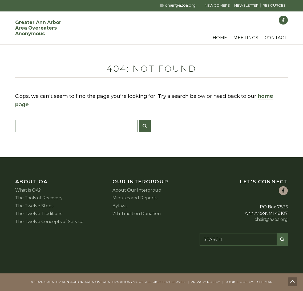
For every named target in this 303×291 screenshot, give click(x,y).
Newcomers (217, 5)
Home (220, 37)
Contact (276, 37)
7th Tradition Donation (136, 213)
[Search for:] (76, 126)
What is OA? (28, 190)
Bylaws (119, 205)
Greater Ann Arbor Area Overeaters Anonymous (38, 27)
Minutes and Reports (134, 197)
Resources (274, 5)
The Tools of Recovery (39, 197)
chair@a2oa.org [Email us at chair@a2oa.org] (180, 5)
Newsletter (246, 5)
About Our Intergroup (136, 190)
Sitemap (265, 282)
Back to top (293, 282)
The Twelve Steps (34, 205)
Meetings (245, 37)
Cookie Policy (238, 282)
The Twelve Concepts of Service (49, 221)
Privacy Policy (205, 282)
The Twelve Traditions (38, 213)
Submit (146, 128)
